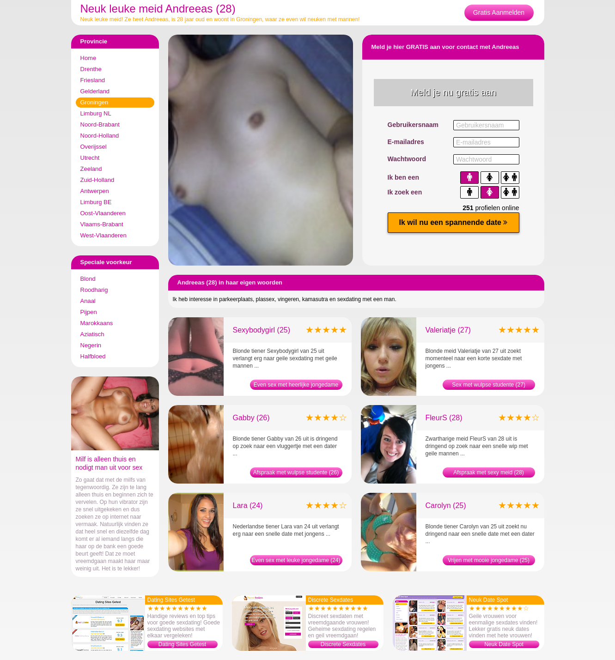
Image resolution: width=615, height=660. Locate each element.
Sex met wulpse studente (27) (488, 384)
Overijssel (93, 146)
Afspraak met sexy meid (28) (488, 472)
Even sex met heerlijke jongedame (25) (296, 385)
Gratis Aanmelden (498, 12)
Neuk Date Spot (504, 644)
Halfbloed (93, 356)
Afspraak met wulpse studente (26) (296, 472)
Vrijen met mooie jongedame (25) (489, 560)
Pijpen (88, 312)
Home (88, 57)
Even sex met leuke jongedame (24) (295, 560)
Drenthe (91, 69)
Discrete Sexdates (343, 644)
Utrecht (90, 157)
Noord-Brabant (100, 124)
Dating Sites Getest (182, 644)
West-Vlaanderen (103, 235)
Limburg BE (96, 202)
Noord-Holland (99, 135)
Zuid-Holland (97, 179)
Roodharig (94, 289)
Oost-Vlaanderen (103, 213)
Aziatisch (92, 334)
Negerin (91, 345)
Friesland (92, 80)
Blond (88, 278)
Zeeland (91, 168)
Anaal (88, 300)
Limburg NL (95, 113)
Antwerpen (94, 191)
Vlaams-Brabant (101, 224)
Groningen (94, 102)
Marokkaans (96, 323)
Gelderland (95, 91)
